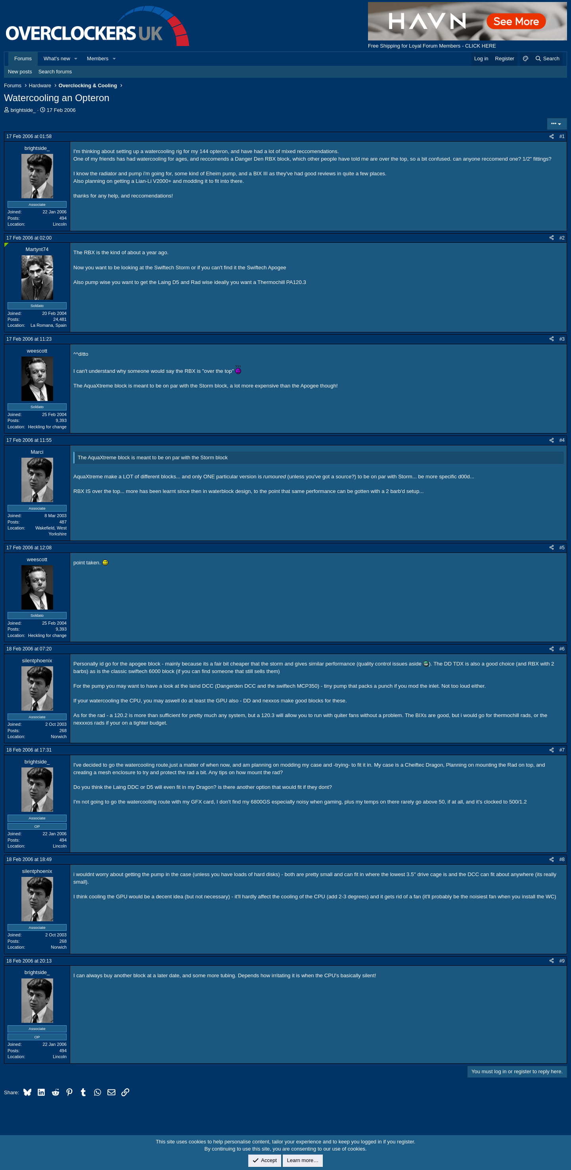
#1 (562, 136)
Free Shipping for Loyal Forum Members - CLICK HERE (432, 46)
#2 (562, 238)
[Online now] (6, 245)
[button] (76, 58)
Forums (23, 58)
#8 (562, 859)
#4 (562, 440)
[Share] (551, 136)
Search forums (55, 72)
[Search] (547, 58)
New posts (20, 72)
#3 (562, 339)
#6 (562, 649)
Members (97, 58)
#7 (562, 750)
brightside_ (23, 110)
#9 (562, 961)
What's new (57, 58)
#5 (562, 547)
